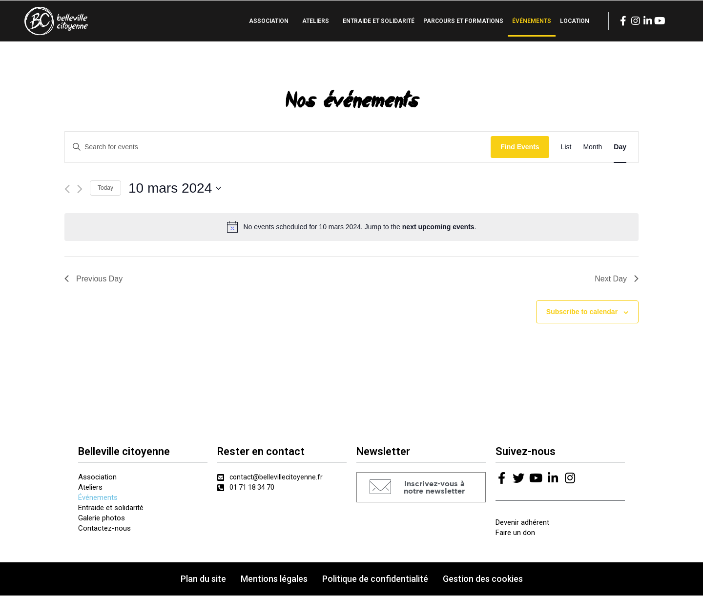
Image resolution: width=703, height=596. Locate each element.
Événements (531, 21)
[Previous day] (67, 189)
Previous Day (93, 279)
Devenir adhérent (522, 522)
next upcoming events (438, 227)
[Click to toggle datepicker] (174, 188)
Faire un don (515, 533)
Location (574, 21)
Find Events (519, 147)
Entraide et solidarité (378, 21)
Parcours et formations (463, 21)
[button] (421, 488)
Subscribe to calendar (582, 312)
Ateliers (315, 21)
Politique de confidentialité (375, 579)
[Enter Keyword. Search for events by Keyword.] (278, 147)
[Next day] (80, 189)
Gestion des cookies (483, 579)
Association (269, 21)
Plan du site (203, 579)
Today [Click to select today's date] (105, 187)
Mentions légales (274, 579)
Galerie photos (101, 518)
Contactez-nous (104, 528)
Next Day (617, 279)
